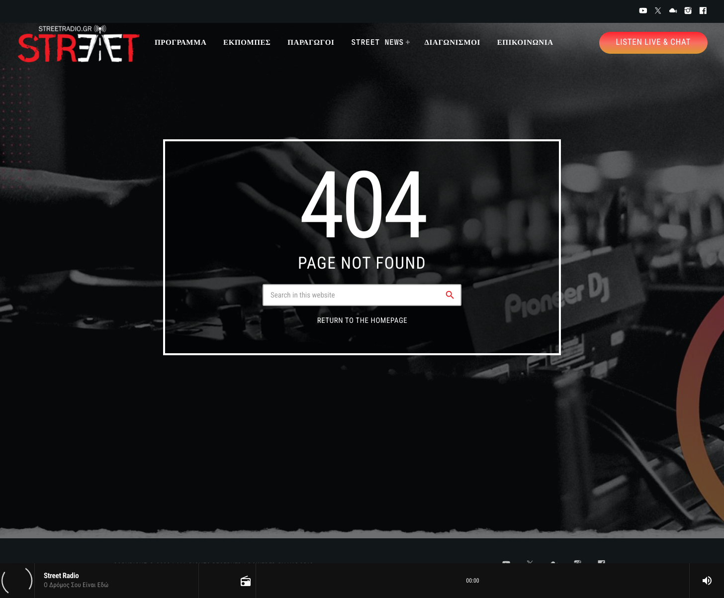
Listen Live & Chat (653, 42)
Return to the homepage (362, 320)
